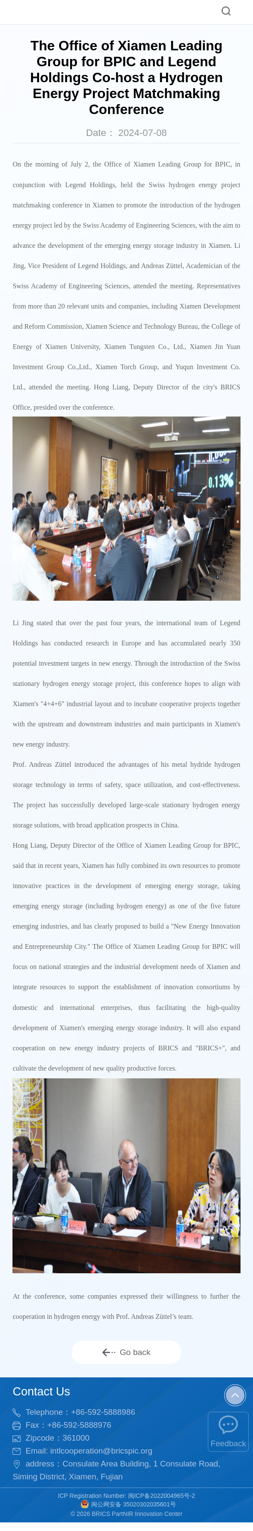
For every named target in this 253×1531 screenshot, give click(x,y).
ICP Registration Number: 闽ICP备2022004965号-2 (126, 1502)
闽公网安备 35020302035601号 (128, 1511)
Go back (126, 1355)
